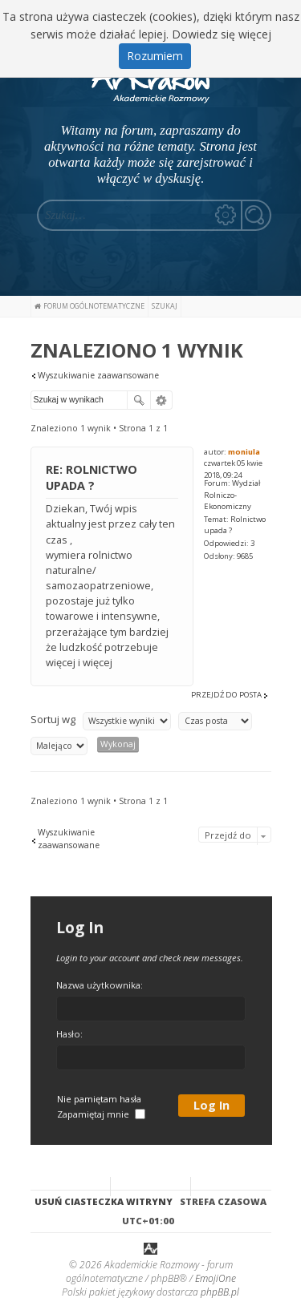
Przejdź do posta (226, 694)
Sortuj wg (53, 719)
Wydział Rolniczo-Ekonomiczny (232, 495)
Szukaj (139, 400)
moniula (244, 452)
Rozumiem (155, 55)
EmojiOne (215, 1278)
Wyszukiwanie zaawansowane (98, 375)
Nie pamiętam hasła (99, 1099)
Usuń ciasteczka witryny (104, 1201)
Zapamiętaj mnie (101, 1114)
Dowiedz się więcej (221, 34)
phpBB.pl (220, 1292)
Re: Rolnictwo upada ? (91, 477)
